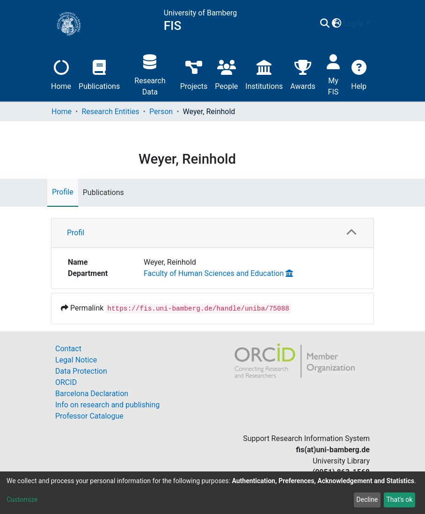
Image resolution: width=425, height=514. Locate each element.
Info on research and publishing (107, 404)
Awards (302, 74)
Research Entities (110, 111)
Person (161, 111)
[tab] (212, 233)
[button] (336, 23)
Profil (75, 232)
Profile (62, 192)
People (226, 74)
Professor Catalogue (89, 416)
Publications (99, 74)
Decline (367, 499)
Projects (194, 74)
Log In (353, 23)
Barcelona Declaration (91, 393)
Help (358, 74)
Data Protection (81, 371)
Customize (22, 499)
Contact (68, 348)
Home (61, 74)
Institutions (264, 74)
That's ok (399, 499)
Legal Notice (76, 359)
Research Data (149, 73)
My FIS (333, 73)
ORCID (66, 382)
